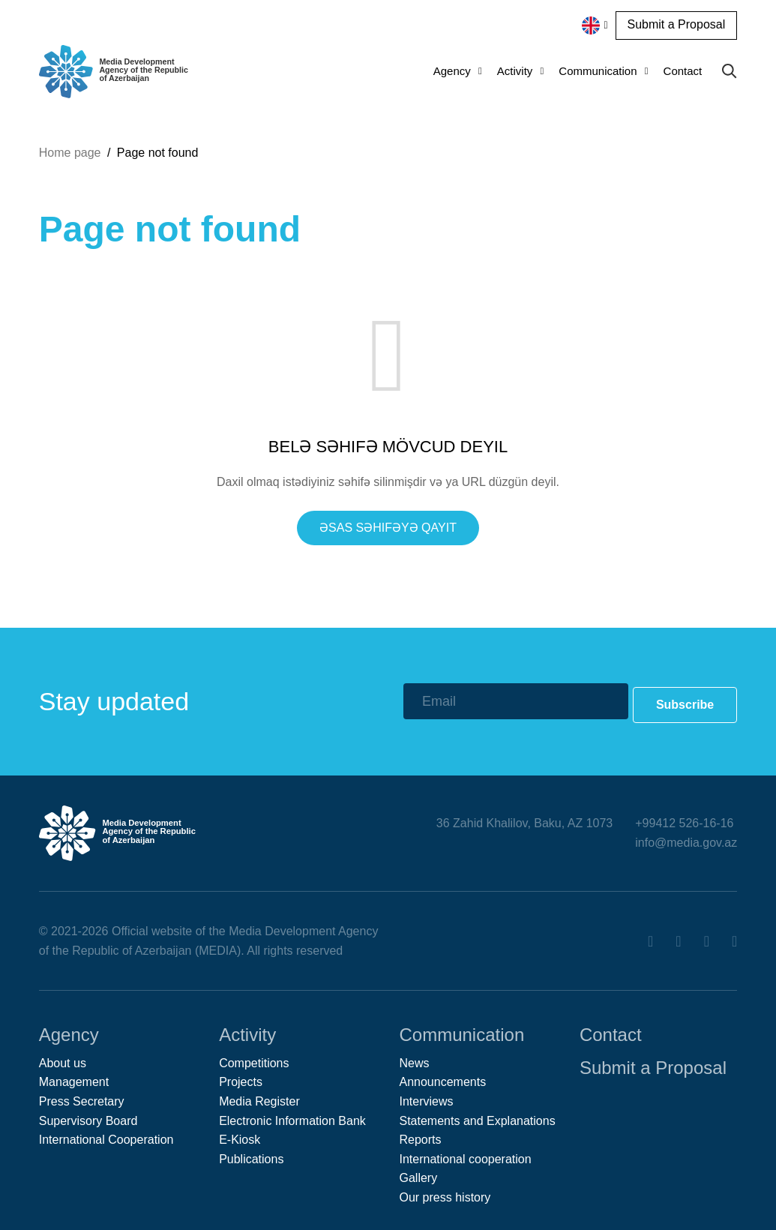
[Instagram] (734, 934)
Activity (515, 70)
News (415, 1056)
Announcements (443, 1075)
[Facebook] (650, 934)
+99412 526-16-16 (684, 816)
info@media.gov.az (686, 836)
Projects (240, 1075)
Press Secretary (81, 1094)
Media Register (259, 1094)
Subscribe (685, 698)
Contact (683, 70)
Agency (452, 70)
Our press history (445, 1190)
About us (62, 1056)
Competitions (254, 1056)
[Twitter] (678, 934)
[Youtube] (706, 934)
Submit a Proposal (677, 24)
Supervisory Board (88, 1113)
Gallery (419, 1171)
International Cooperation (106, 1132)
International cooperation (466, 1152)
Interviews (427, 1094)
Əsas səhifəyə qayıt (388, 527)
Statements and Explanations (478, 1113)
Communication (598, 70)
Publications (251, 1152)
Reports (421, 1132)
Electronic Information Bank (292, 1113)
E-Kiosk (239, 1132)
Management (74, 1075)
